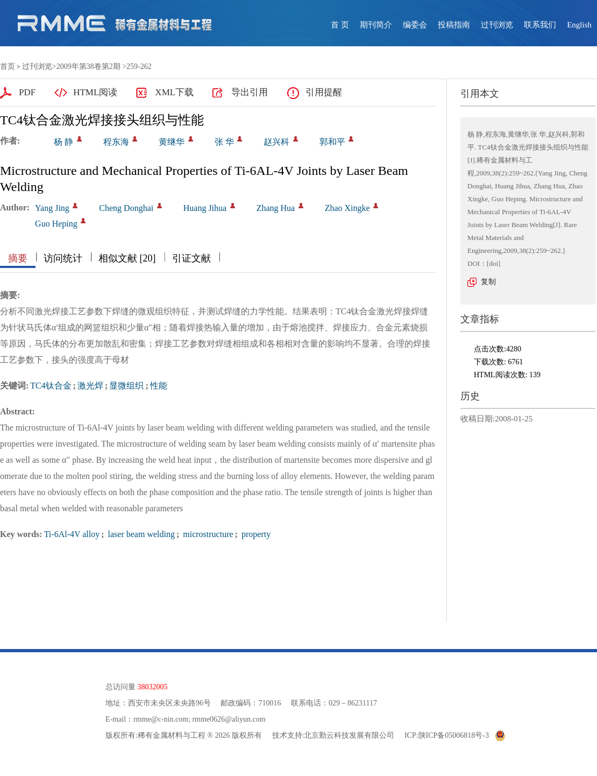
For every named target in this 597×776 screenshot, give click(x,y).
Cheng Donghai (126, 208)
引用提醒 (323, 92)
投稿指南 (454, 24)
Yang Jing (52, 208)
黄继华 (171, 141)
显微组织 (126, 385)
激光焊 (90, 385)
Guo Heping (56, 223)
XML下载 (174, 92)
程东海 (116, 141)
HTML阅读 (95, 92)
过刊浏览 (497, 24)
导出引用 (249, 92)
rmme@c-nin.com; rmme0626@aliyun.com (199, 719)
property (255, 534)
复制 (488, 282)
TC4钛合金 (50, 385)
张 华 (224, 141)
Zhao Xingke (347, 208)
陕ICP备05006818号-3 (453, 735)
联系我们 (540, 24)
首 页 (340, 24)
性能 (158, 385)
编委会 (415, 24)
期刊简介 (376, 24)
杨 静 (63, 141)
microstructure (207, 534)
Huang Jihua (204, 208)
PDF (27, 92)
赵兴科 (276, 141)
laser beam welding (140, 534)
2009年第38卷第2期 (88, 66)
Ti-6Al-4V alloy (72, 534)
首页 (7, 66)
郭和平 (332, 141)
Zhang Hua (276, 208)
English (579, 24)
